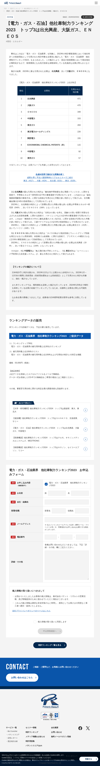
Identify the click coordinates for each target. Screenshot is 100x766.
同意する (88, 759)
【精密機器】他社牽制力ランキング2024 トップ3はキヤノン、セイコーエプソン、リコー (46, 449)
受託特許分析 (13, 741)
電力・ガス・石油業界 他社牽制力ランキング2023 (66, 484)
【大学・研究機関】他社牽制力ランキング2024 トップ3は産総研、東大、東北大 (46, 410)
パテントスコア (13, 735)
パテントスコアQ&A (34, 746)
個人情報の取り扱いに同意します (50, 621)
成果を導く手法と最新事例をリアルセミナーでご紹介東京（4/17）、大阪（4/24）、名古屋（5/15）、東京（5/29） (50, 177)
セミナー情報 (31, 728)
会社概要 (54, 728)
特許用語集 (30, 741)
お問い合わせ (56, 732)
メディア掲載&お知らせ (35, 737)
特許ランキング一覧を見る (49, 645)
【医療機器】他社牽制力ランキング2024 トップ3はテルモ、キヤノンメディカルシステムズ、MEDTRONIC (46, 439)
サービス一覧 (11, 728)
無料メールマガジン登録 (61, 737)
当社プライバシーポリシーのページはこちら (31, 611)
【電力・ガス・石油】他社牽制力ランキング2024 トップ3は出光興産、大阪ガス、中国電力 (46, 429)
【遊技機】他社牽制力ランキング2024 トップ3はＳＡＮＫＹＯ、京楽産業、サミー (46, 419)
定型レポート (13, 738)
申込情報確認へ (49, 631)
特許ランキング (32, 732)
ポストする (88, 17)
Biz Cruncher (12, 731)
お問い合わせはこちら (22, 677)
